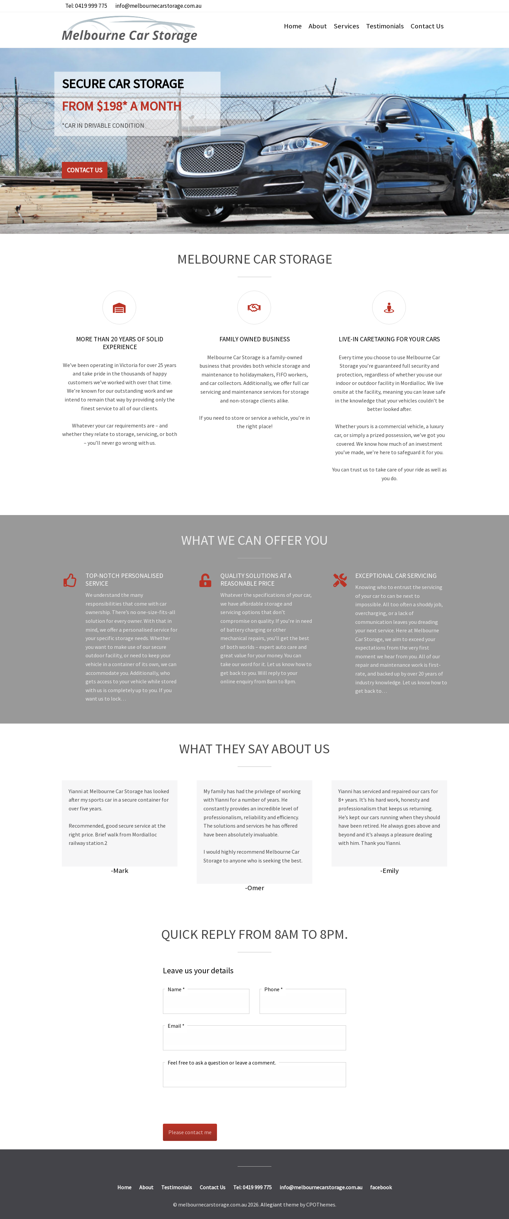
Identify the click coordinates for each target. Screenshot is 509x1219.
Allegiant (271, 1204)
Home (293, 26)
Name (176, 989)
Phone (273, 989)
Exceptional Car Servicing (396, 575)
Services (346, 26)
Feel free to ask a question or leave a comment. (222, 1062)
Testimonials (385, 26)
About (318, 26)
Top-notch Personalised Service (124, 579)
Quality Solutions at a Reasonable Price (255, 579)
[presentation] (214, 1105)
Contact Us (427, 26)
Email (176, 1025)
